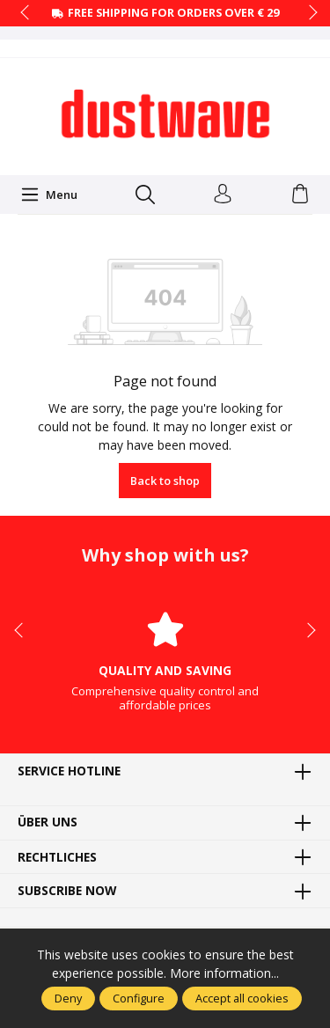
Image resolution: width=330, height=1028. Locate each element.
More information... (224, 973)
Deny (68, 998)
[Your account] (222, 194)
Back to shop (165, 480)
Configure (139, 998)
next (308, 13)
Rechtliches (57, 857)
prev (26, 13)
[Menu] (49, 194)
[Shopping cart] (300, 194)
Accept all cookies (242, 998)
